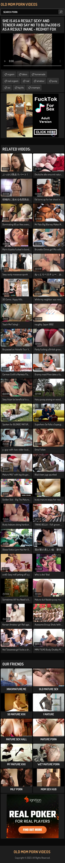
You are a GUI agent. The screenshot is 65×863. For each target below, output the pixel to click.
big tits (21, 87)
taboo (24, 74)
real (27, 80)
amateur (41, 80)
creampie (35, 87)
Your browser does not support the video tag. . (32, 52)
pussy (54, 80)
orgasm (10, 74)
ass (8, 87)
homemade (40, 74)
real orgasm (12, 80)
